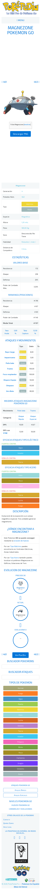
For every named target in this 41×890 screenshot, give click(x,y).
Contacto (6, 819)
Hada (20, 486)
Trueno (10, 369)
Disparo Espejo (10, 380)
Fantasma (20, 758)
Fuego (20, 506)
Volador (20, 453)
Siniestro (20, 769)
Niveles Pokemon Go (20, 801)
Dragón (20, 763)
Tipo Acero (14, 557)
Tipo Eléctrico (15, 546)
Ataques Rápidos (20, 790)
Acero (29, 209)
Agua (21, 448)
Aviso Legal (7, 827)
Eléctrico (29, 204)
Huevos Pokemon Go (20, 805)
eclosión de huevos (21, 541)
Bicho (20, 747)
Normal (20, 688)
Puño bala (10, 363)
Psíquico (20, 742)
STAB (5, 433)
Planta (20, 704)
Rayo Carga (10, 352)
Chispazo (10, 385)
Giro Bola (10, 391)
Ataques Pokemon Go (20, 785)
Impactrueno (10, 357)
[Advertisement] (20, 57)
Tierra (20, 462)
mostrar (27, 124)
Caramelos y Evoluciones (20, 809)
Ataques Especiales (20, 795)
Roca (21, 481)
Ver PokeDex (20, 655)
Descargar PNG (20, 134)
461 (4, 81)
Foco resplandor (10, 374)
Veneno (21, 726)
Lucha (20, 500)
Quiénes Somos (8, 823)
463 (36, 81)
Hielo (20, 475)
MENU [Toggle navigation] (20, 20)
